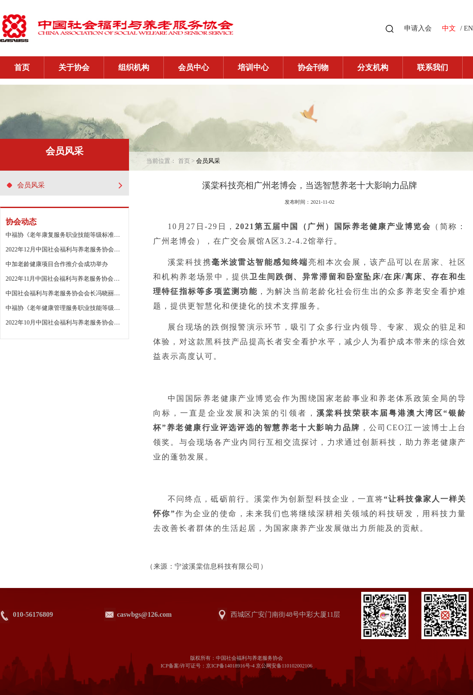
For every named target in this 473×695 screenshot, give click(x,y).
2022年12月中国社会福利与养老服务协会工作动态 (72, 249)
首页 (22, 67)
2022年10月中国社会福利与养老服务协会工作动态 (72, 322)
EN (468, 28)
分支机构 (372, 67)
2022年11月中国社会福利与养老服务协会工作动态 (72, 279)
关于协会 (73, 67)
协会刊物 (313, 67)
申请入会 (418, 28)
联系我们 (432, 67)
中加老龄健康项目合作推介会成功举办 (57, 264)
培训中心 (253, 67)
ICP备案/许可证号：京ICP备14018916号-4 (207, 666)
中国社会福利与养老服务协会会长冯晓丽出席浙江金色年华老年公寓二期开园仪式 (114, 293)
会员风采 (64, 185)
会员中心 (193, 67)
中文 (449, 28)
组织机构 (133, 67)
